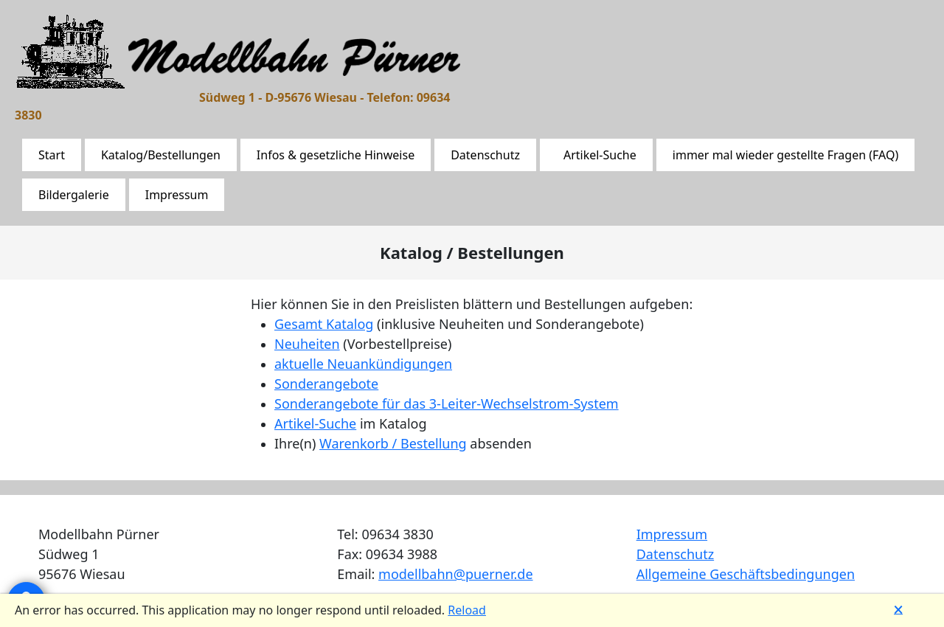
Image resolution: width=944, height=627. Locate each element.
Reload (467, 610)
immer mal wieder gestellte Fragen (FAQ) (785, 155)
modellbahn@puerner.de (455, 574)
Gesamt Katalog (323, 324)
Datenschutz (485, 155)
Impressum (177, 195)
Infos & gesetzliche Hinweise (335, 155)
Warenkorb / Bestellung (393, 443)
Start (51, 155)
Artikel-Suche (599, 155)
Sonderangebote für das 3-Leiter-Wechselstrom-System (446, 403)
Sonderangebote (326, 383)
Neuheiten (307, 344)
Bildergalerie (73, 195)
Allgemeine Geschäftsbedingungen (745, 574)
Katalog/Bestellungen (161, 155)
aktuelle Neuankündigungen (363, 364)
